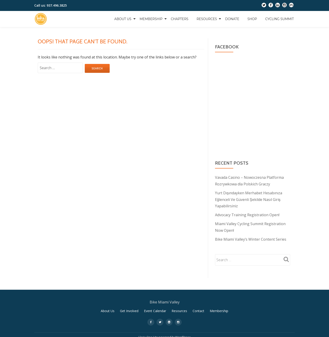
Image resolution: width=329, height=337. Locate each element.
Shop (252, 19)
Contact (198, 309)
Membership (151, 19)
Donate (232, 19)
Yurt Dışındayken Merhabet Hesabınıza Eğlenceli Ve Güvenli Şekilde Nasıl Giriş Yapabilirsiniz (248, 199)
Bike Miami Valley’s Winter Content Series (250, 237)
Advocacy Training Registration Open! (247, 213)
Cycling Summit (279, 19)
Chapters (179, 19)
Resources (206, 19)
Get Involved (129, 309)
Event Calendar (155, 309)
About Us (122, 19)
